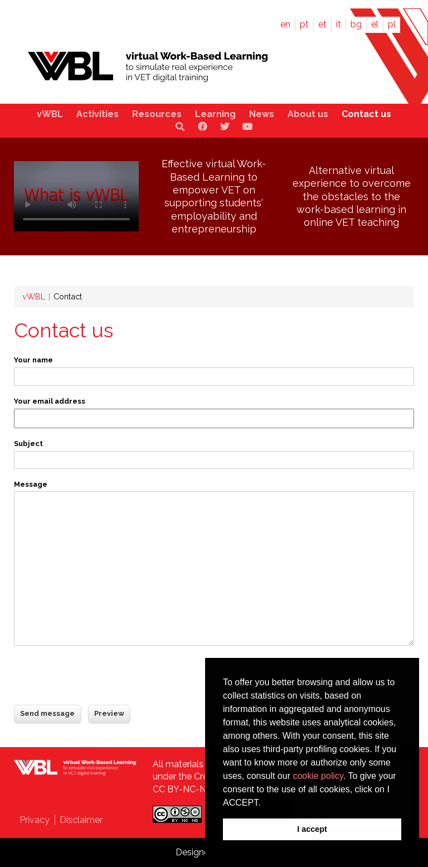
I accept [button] (312, 829)
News (261, 114)
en (285, 24)
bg (356, 24)
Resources (157, 114)
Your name (33, 360)
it (338, 24)
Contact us (366, 114)
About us (308, 114)
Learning (215, 114)
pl (392, 24)
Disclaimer (81, 820)
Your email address (49, 401)
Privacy (35, 820)
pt (304, 24)
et (322, 24)
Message (30, 484)
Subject (28, 443)
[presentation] (98, 676)
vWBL (50, 114)
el (374, 24)
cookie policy (318, 776)
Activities (97, 114)
